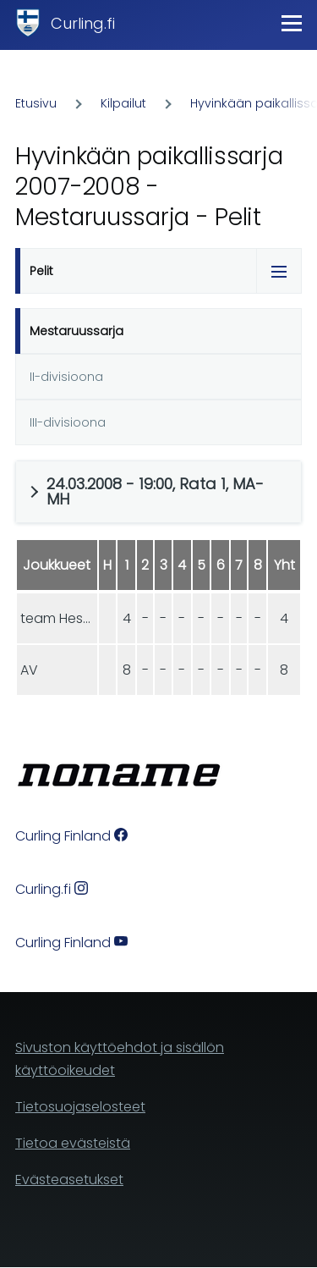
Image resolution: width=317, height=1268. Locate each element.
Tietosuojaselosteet (80, 1106)
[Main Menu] (291, 23)
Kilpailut (123, 103)
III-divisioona (68, 422)
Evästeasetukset (69, 1179)
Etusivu (36, 103)
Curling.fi (83, 23)
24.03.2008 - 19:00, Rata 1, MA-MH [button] (155, 491)
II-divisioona (66, 376)
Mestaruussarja (76, 331)
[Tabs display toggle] (279, 271)
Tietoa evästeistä (72, 1143)
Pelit (41, 270)
